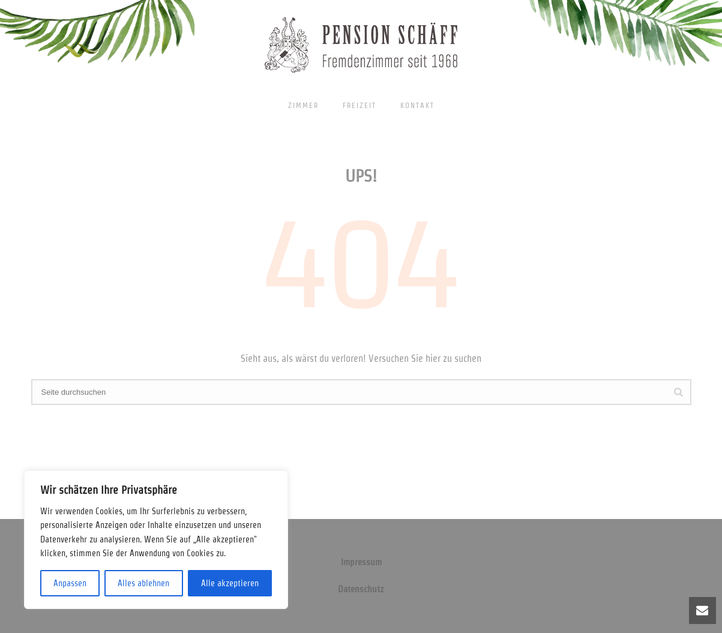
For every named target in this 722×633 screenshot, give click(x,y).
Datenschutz (361, 589)
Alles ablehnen (143, 583)
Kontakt (417, 105)
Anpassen (69, 583)
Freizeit (359, 105)
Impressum (361, 562)
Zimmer (303, 105)
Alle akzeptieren (230, 583)
